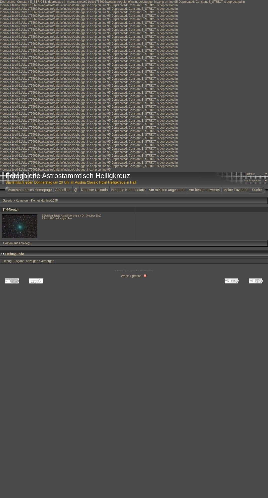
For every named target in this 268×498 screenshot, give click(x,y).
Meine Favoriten (235, 190)
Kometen (22, 200)
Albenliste (63, 190)
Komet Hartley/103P (44, 200)
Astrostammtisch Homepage (30, 190)
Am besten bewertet (204, 190)
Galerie (7, 200)
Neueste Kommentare (128, 190)
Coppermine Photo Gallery (140, 270)
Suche (257, 190)
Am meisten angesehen (167, 190)
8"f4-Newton (11, 209)
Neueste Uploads (94, 190)
